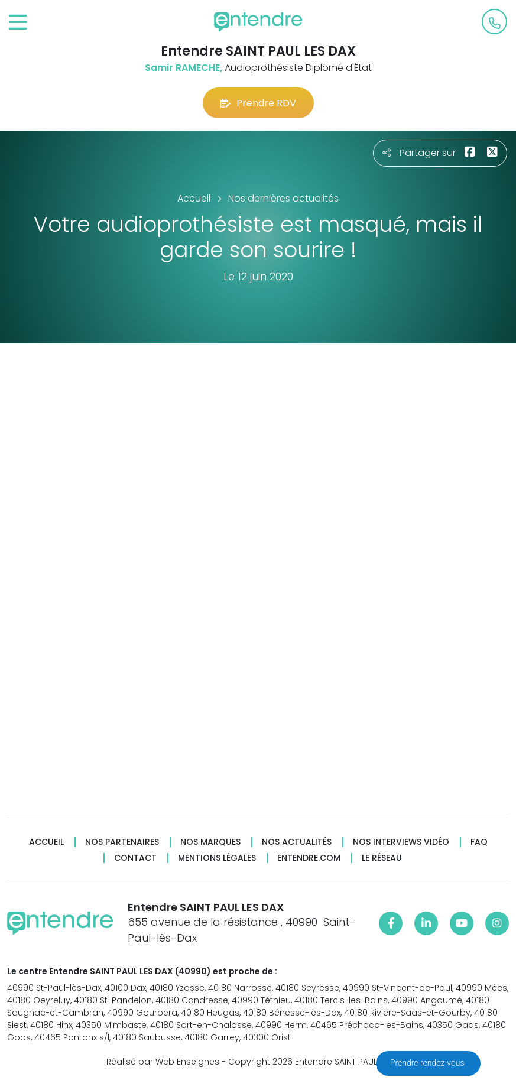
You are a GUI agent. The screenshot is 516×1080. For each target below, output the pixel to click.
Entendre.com (308, 858)
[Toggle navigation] (18, 22)
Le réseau (382, 858)
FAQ (479, 842)
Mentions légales (217, 858)
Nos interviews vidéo (401, 842)
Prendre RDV (258, 103)
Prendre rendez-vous (428, 1063)
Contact (135, 858)
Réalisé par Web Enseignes (162, 1062)
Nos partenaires (122, 842)
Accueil (46, 842)
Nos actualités (297, 842)
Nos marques (210, 842)
